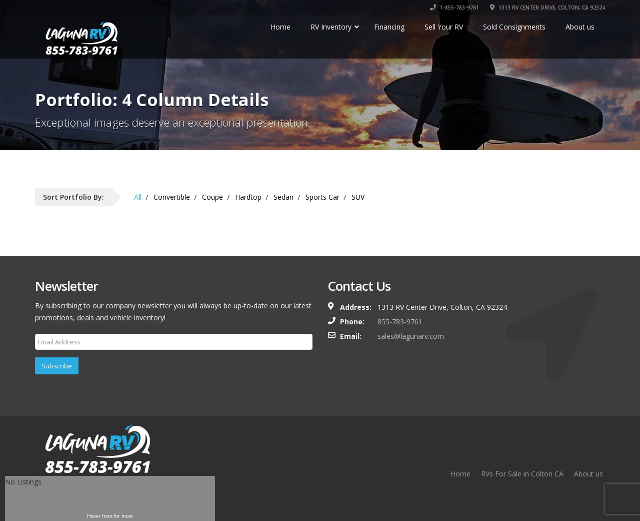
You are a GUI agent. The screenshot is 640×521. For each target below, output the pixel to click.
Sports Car (323, 197)
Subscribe (57, 365)
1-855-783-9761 (454, 7)
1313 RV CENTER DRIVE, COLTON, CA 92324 (547, 7)
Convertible (172, 197)
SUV (358, 197)
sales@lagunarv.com (411, 336)
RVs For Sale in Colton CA (522, 473)
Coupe (212, 197)
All (138, 197)
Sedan (284, 197)
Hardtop (248, 197)
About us (588, 473)
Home (460, 473)
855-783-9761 (400, 321)
